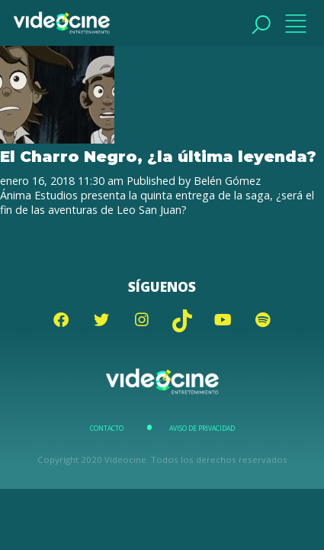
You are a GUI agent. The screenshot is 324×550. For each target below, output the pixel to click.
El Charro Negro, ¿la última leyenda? (158, 156)
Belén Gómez (227, 180)
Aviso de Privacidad (202, 428)
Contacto (107, 428)
